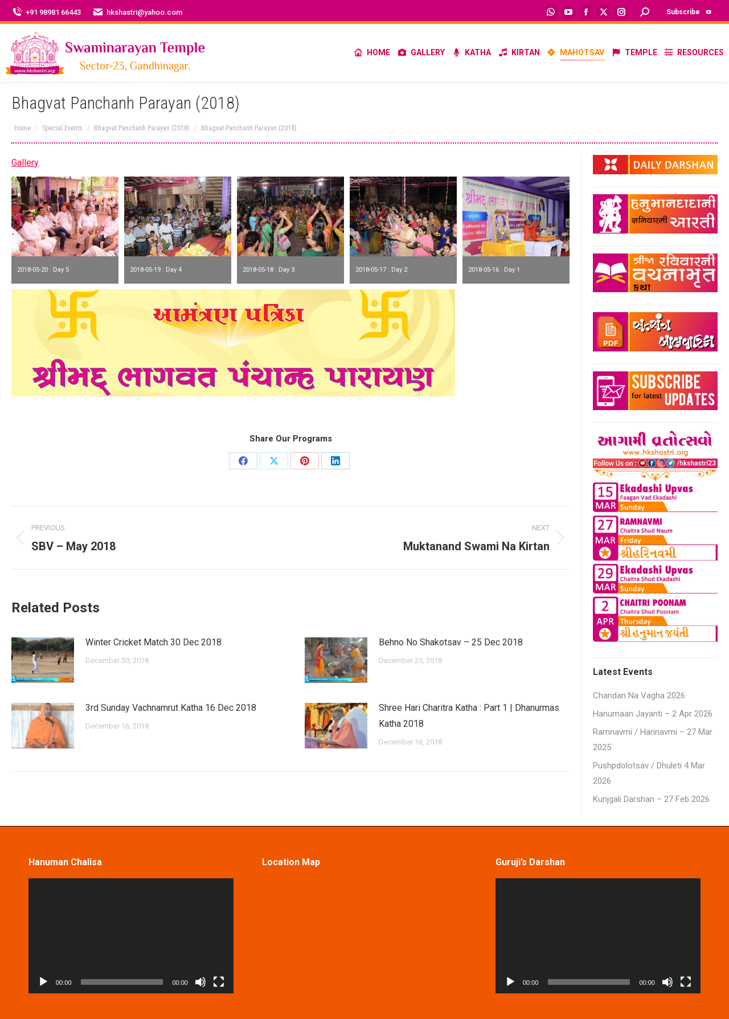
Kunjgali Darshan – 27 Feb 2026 (651, 799)
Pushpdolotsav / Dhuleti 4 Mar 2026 (649, 773)
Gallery (25, 162)
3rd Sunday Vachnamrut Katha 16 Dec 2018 (170, 707)
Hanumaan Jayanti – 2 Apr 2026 (652, 714)
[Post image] (42, 660)
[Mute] (200, 982)
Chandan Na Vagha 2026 (639, 695)
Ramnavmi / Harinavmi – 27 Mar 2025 (652, 739)
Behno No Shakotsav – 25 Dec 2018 (451, 642)
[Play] (43, 982)
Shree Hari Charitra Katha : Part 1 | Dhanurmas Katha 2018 (469, 715)
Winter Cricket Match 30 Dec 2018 (153, 642)
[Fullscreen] (218, 982)
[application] (131, 935)
